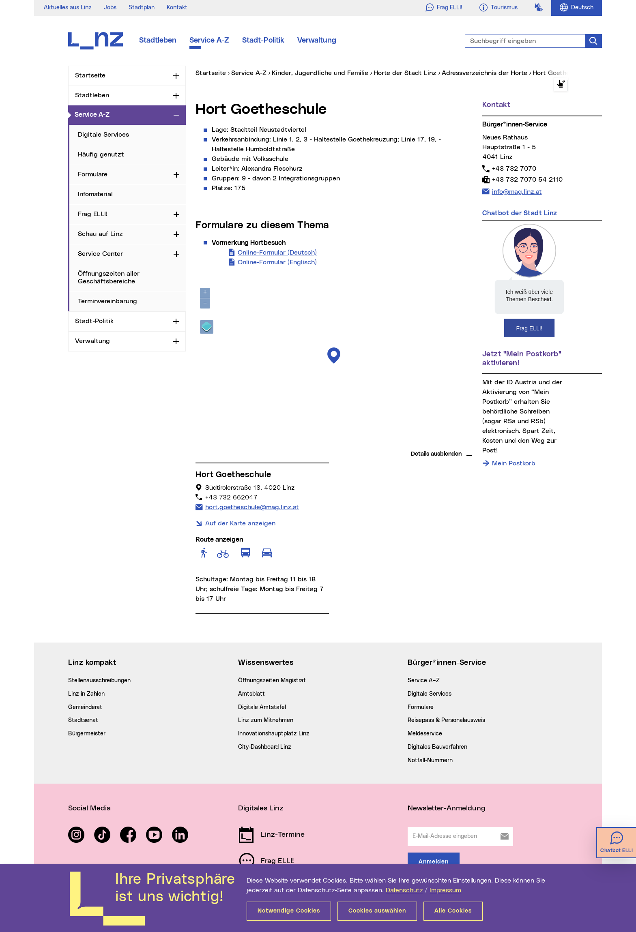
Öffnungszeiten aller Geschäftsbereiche (109, 277)
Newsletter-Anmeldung (447, 808)
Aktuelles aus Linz (68, 8)
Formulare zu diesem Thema (262, 225)
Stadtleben (157, 40)
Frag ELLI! (92, 214)
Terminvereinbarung (107, 301)
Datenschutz (404, 890)
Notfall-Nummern (430, 760)
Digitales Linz (261, 808)
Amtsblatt (251, 694)
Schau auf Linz (100, 234)
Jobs (110, 8)
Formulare (92, 174)
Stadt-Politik (263, 40)
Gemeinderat (85, 707)
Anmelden (434, 862)
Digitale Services (103, 134)
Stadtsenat (83, 720)
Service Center (100, 254)
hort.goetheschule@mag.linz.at (252, 506)
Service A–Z (424, 680)
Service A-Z (209, 40)
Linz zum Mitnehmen (265, 720)
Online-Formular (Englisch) (277, 261)
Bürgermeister (86, 734)
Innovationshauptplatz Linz (273, 734)
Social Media (89, 808)
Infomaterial (95, 194)
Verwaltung (316, 40)
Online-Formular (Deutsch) (277, 252)
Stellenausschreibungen (99, 680)
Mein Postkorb (513, 463)
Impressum (445, 890)
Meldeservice (425, 734)
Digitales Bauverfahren (437, 747)
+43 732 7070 (514, 168)
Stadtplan (142, 8)
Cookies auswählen (377, 911)
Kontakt (177, 8)
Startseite (90, 75)
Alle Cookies (453, 911)
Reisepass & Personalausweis (446, 720)
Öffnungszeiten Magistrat (272, 680)
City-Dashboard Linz (264, 747)
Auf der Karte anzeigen (240, 523)
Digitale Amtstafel (262, 707)
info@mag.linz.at (517, 191)
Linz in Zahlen (86, 694)
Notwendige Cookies (289, 911)
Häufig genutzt (101, 154)
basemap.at (457, 442)
